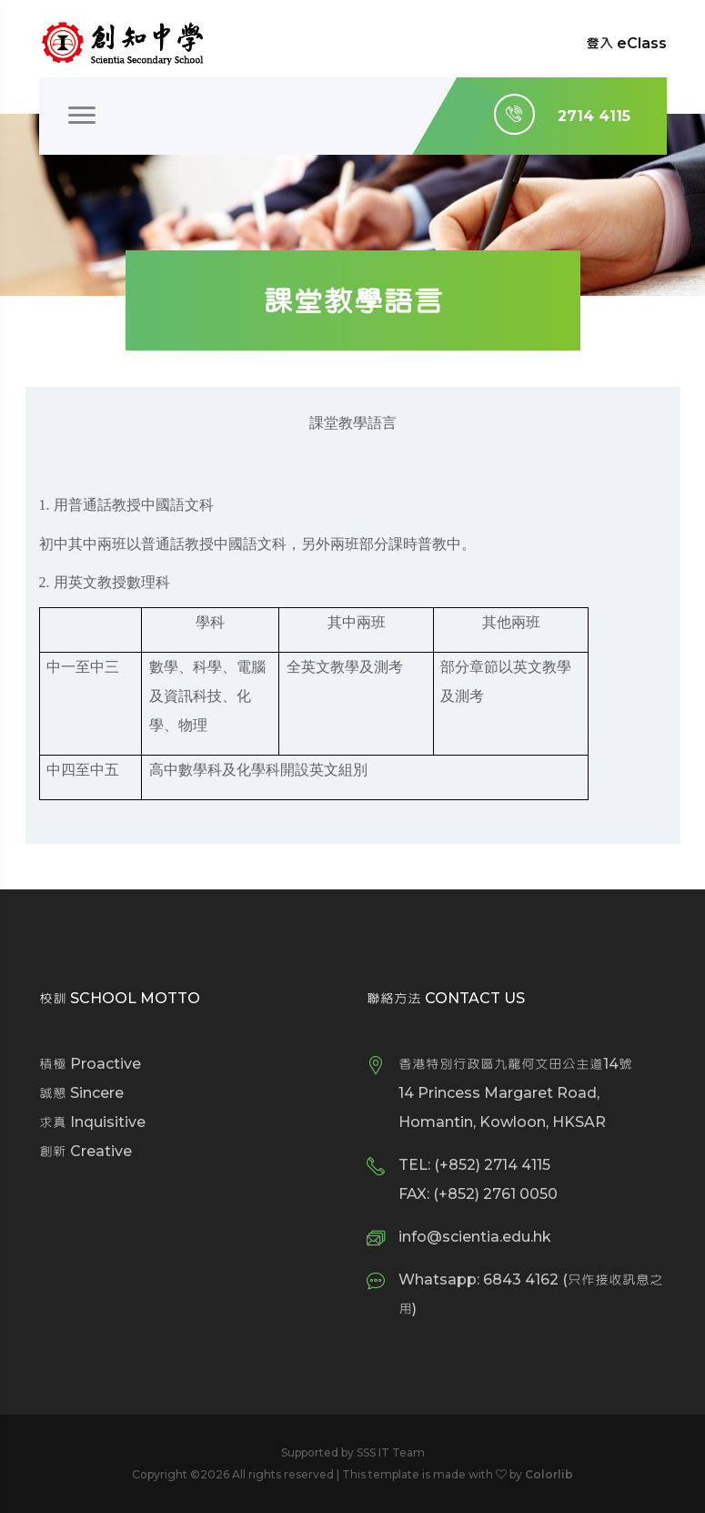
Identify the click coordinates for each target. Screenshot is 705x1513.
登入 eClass (626, 43)
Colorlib (549, 1474)
